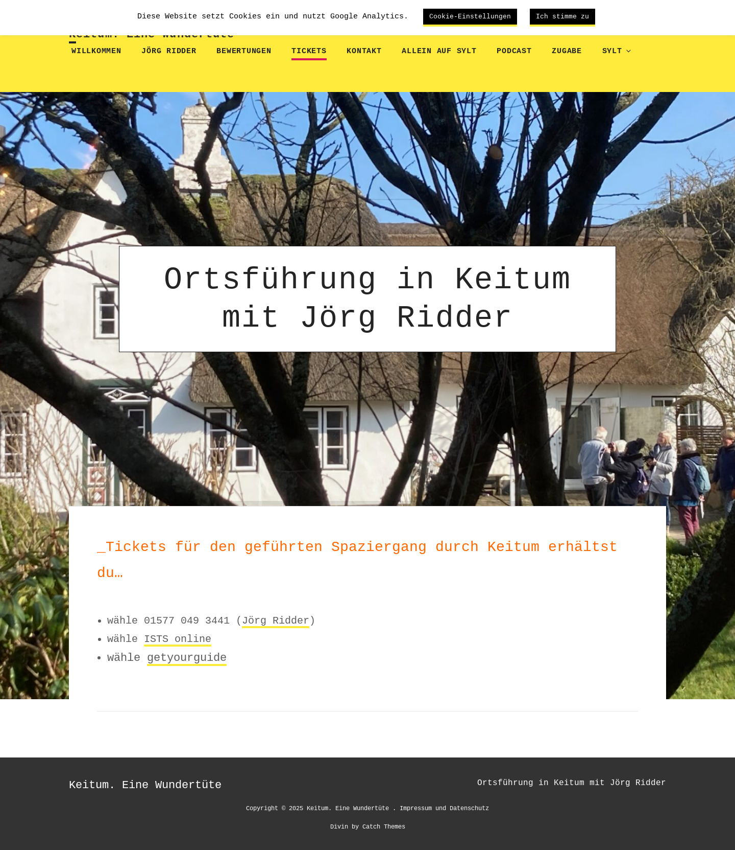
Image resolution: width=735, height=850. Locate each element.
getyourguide (187, 658)
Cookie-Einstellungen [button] (470, 16)
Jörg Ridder (168, 51)
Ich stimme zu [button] (562, 16)
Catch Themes (383, 826)
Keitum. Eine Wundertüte (151, 34)
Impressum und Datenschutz (444, 808)
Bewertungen (243, 51)
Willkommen (96, 51)
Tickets (308, 51)
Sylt (616, 51)
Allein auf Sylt (439, 51)
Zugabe (567, 51)
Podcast (514, 51)
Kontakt (364, 51)
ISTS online (177, 639)
